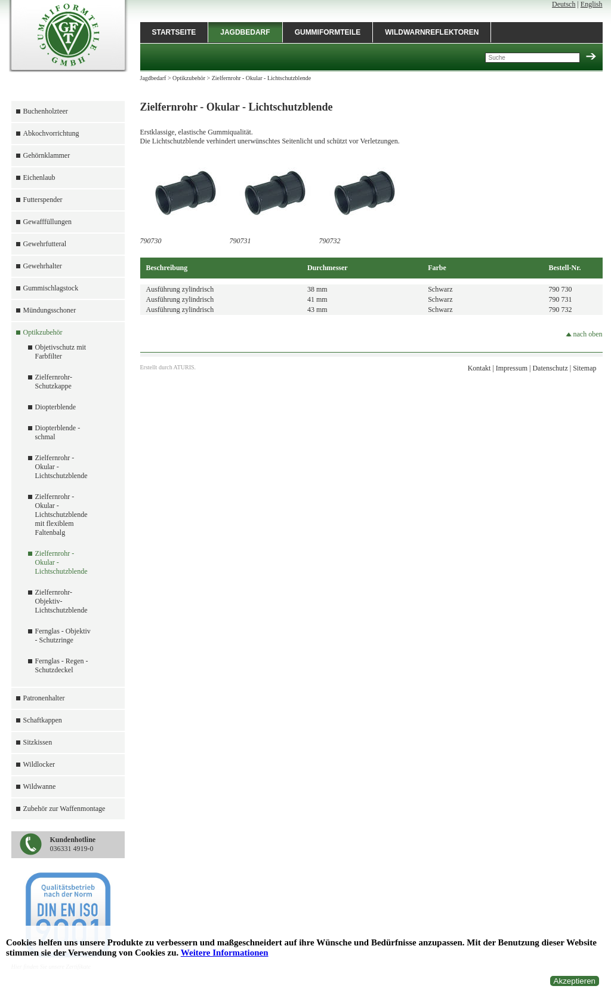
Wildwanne (39, 786)
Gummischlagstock (51, 288)
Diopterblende (55, 407)
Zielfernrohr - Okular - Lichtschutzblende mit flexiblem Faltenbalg (61, 514)
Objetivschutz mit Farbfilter (61, 351)
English (592, 4)
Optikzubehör (43, 332)
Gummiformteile (328, 32)
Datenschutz (549, 368)
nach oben (584, 334)
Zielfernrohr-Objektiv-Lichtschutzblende (61, 601)
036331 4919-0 (73, 844)
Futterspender (43, 199)
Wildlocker (39, 764)
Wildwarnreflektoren (432, 32)
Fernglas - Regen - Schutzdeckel (61, 665)
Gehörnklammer (46, 155)
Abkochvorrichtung (51, 133)
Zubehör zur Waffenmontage (64, 808)
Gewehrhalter (42, 266)
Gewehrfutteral (45, 244)
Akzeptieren (574, 980)
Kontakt (479, 368)
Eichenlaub (39, 177)
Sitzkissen (38, 742)
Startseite (174, 32)
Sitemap (584, 368)
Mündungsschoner (49, 310)
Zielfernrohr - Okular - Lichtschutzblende (261, 78)
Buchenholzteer (45, 111)
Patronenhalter (44, 698)
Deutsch (563, 4)
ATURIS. (185, 367)
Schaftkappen (42, 720)
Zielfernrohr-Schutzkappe (53, 381)
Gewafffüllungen (47, 222)
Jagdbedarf (245, 32)
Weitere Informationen (225, 952)
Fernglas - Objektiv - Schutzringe (63, 635)
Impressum (511, 368)
